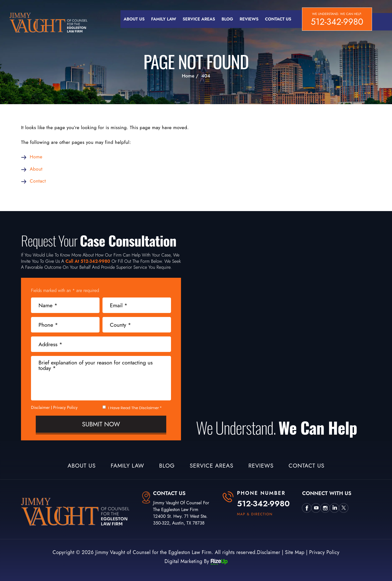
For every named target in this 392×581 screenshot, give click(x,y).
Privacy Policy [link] (324, 552)
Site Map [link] (294, 552)
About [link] (36, 169)
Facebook (307, 508)
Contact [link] (38, 181)
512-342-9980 (337, 21)
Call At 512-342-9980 (88, 261)
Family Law (163, 19)
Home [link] (36, 156)
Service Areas (199, 19)
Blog (227, 19)
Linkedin (335, 508)
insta (325, 508)
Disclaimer (40, 407)
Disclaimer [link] (268, 552)
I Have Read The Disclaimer (135, 408)
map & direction (255, 514)
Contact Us (278, 19)
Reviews (249, 19)
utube (316, 508)
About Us (134, 19)
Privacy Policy (65, 407)
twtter (344, 508)
